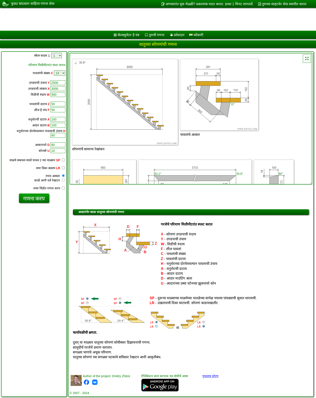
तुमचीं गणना (156, 35)
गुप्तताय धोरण (210, 376)
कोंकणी (196, 35)
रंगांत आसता (55, 176)
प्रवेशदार (179, 35)
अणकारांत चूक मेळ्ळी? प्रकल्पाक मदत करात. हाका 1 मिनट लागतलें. (209, 4)
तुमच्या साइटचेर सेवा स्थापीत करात (284, 4)
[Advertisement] (133, 19)
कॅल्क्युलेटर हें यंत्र (128, 35)
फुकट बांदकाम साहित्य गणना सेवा (32, 3)
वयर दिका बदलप (50, 168)
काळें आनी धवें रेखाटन (49, 180)
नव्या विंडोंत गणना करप (49, 188)
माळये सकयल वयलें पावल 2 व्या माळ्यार (37, 160)
